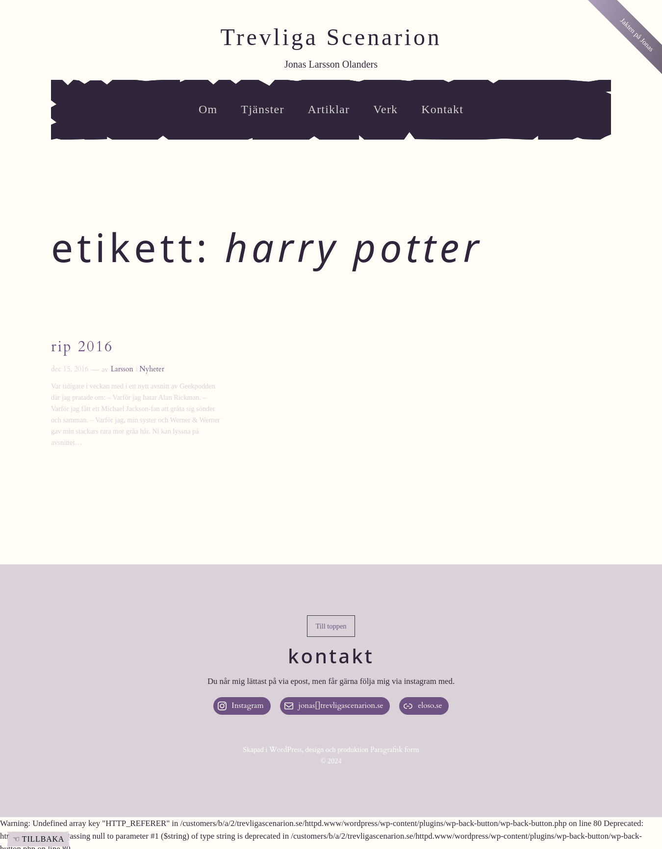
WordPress (285, 749)
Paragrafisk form (394, 749)
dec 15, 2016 (69, 369)
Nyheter (151, 369)
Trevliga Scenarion (330, 37)
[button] (331, 626)
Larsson (122, 369)
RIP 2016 (82, 347)
